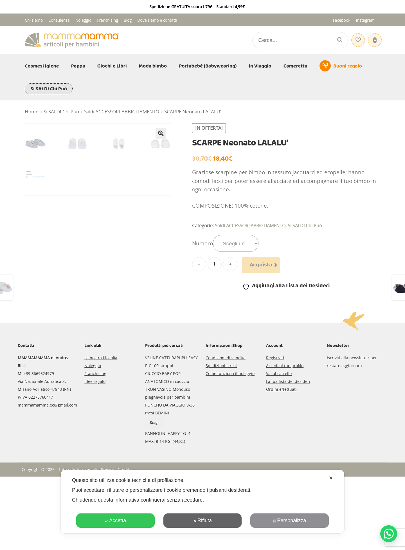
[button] (161, 133)
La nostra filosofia (100, 431)
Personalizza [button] (289, 520)
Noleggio (83, 20)
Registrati (275, 431)
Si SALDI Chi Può (48, 88)
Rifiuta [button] (202, 520)
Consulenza (58, 20)
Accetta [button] (115, 520)
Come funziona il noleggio (230, 446)
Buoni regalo (347, 66)
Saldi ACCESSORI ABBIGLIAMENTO (121, 112)
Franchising (107, 20)
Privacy (107, 542)
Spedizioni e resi (221, 438)
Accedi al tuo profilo (284, 438)
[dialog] (202, 501)
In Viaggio (260, 66)
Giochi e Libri (112, 66)
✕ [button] (331, 478)
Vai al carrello (279, 446)
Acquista (261, 265)
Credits (124, 542)
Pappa (78, 66)
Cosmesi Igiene (42, 66)
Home (32, 112)
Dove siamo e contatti (157, 20)
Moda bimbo (153, 66)
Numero (202, 243)
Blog (128, 20)
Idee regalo (94, 454)
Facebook (341, 20)
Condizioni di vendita (226, 431)
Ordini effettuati (281, 462)
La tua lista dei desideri (288, 454)
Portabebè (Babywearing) (208, 66)
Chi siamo (34, 20)
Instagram (365, 20)
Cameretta (295, 66)
